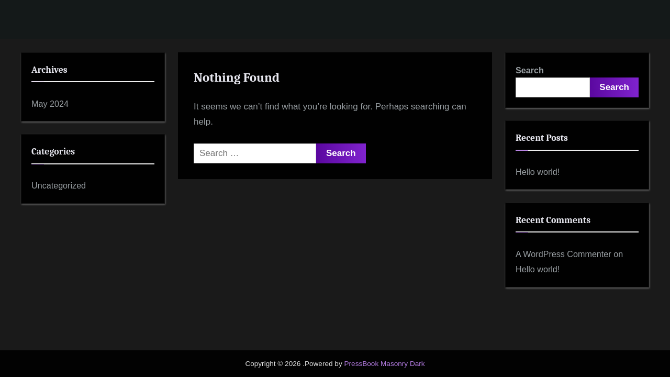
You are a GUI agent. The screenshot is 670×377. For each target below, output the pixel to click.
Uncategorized (58, 185)
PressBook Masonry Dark (384, 364)
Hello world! (538, 171)
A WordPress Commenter (563, 254)
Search (530, 70)
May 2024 (50, 103)
